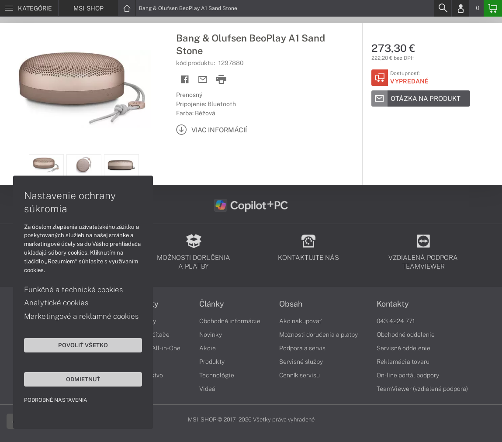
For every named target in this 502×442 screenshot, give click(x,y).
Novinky (210, 334)
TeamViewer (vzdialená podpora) (422, 388)
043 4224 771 (396, 321)
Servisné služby (301, 361)
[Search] (442, 8)
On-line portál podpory (408, 375)
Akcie (207, 348)
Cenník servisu (299, 375)
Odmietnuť (83, 379)
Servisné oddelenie (403, 348)
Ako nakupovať (300, 321)
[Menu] (29, 8)
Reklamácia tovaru (403, 361)
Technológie (216, 375)
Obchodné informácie (229, 321)
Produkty (212, 361)
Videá (207, 388)
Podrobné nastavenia (55, 400)
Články (211, 304)
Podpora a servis (302, 348)
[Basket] (493, 8)
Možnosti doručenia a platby (318, 334)
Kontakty (393, 304)
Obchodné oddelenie (406, 334)
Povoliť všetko (83, 345)
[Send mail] (202, 79)
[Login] (460, 8)
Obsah (290, 304)
